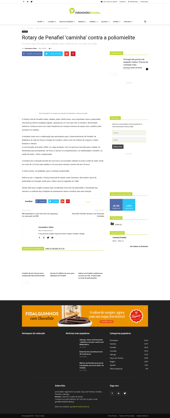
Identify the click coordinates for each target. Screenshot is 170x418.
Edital (117, 224)
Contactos (122, 1)
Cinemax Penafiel (119, 237)
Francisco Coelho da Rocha (132, 68)
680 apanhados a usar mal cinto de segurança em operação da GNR (40, 215)
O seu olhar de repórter (109, 1)
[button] (145, 22)
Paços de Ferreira (67, 22)
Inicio (24, 28)
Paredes (82, 22)
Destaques (114, 340)
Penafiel (94, 22)
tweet (88, 202)
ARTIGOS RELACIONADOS (33, 249)
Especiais (128, 22)
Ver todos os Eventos (139, 246)
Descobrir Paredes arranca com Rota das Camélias (88, 215)
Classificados (133, 1)
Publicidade (144, 1)
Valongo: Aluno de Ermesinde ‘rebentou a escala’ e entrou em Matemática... (92, 342)
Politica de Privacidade (126, 416)
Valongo (105, 22)
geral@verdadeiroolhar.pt (79, 406)
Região (40, 22)
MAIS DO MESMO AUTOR (55, 249)
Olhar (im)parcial (116, 369)
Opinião (116, 22)
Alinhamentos (116, 53)
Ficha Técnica (112, 416)
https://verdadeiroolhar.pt (45, 230)
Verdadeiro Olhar (31, 48)
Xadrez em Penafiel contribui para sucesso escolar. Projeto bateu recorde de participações (90, 275)
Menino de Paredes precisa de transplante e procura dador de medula (92, 365)
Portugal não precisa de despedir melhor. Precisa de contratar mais (135, 62)
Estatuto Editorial (142, 416)
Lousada (52, 22)
